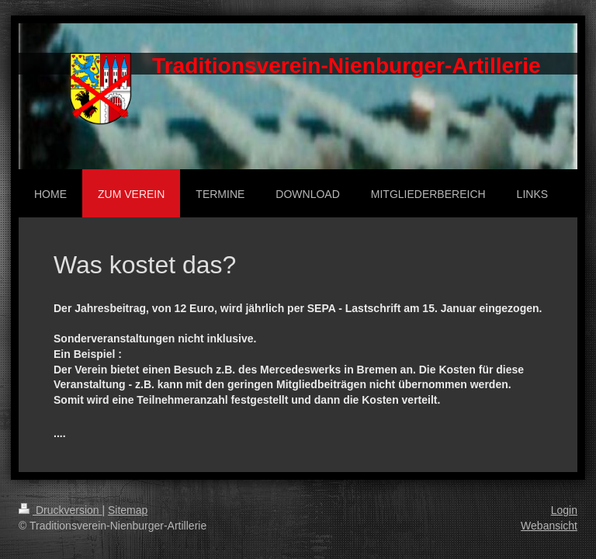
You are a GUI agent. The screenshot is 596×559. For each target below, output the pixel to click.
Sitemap (127, 510)
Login (564, 510)
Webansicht (549, 525)
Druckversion (60, 510)
